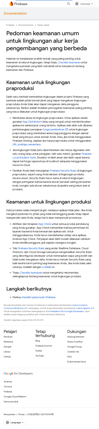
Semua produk (11, 401)
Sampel (7, 346)
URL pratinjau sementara (26, 144)
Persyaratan (9, 414)
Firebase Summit (43, 345)
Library (7, 351)
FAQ (69, 356)
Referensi (8, 341)
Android (8, 381)
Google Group (74, 346)
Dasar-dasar (43, 25)
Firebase (10, 25)
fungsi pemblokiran (54, 129)
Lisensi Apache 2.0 (85, 308)
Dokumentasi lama (76, 361)
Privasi (21, 414)
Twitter (38, 350)
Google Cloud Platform (15, 396)
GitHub (7, 356)
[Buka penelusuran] (69, 4)
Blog (37, 340)
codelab (46, 267)
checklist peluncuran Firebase (38, 297)
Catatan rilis (73, 351)
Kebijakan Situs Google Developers (67, 311)
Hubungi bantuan (75, 336)
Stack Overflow (75, 341)
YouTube (39, 355)
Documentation (15, 13)
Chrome (8, 386)
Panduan (8, 336)
